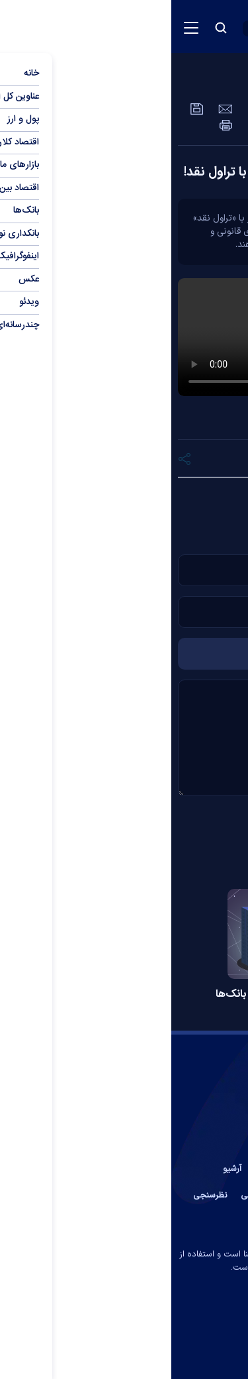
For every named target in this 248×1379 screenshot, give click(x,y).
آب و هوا (140, 1195)
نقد (93, 496)
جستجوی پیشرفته (124, 1222)
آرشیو (61, 1169)
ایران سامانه (97, 1286)
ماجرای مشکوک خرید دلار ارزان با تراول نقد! (127, 172)
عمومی (185, 83)
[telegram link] (165, 1321)
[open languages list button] (93, 28)
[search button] (49, 28)
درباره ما (140, 1169)
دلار (174, 496)
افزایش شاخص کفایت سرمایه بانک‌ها (124, 994)
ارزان (133, 496)
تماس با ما (188, 1169)
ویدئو (231, 83)
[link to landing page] (168, 27)
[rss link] (82, 1321)
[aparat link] (137, 1321)
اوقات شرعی (90, 1195)
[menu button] (20, 28)
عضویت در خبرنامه (203, 1195)
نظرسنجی (39, 1195)
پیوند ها (97, 1169)
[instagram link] (109, 1321)
